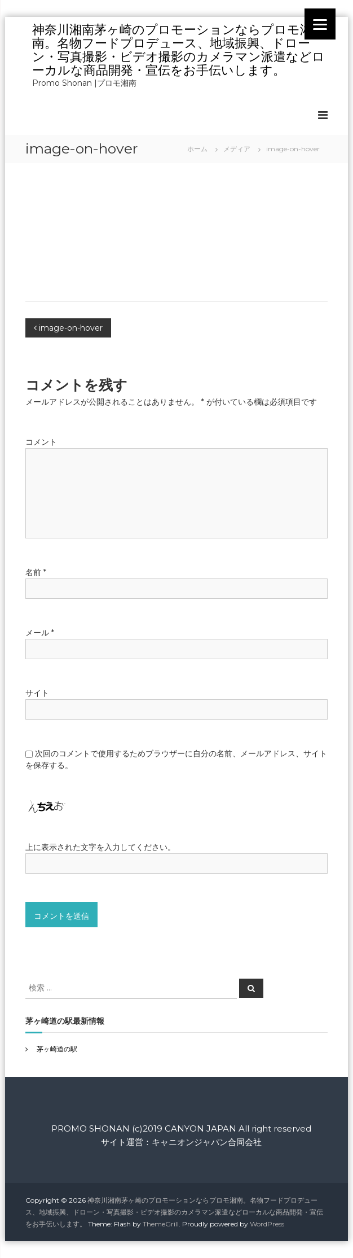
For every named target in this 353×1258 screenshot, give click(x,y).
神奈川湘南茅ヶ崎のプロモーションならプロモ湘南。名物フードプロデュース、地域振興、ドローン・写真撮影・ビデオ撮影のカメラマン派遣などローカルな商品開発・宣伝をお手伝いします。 (178, 50)
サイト (37, 693)
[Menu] (320, 24)
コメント (41, 442)
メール (39, 633)
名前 (35, 572)
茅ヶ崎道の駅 (57, 1049)
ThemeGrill (161, 1224)
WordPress (267, 1224)
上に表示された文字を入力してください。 (100, 847)
